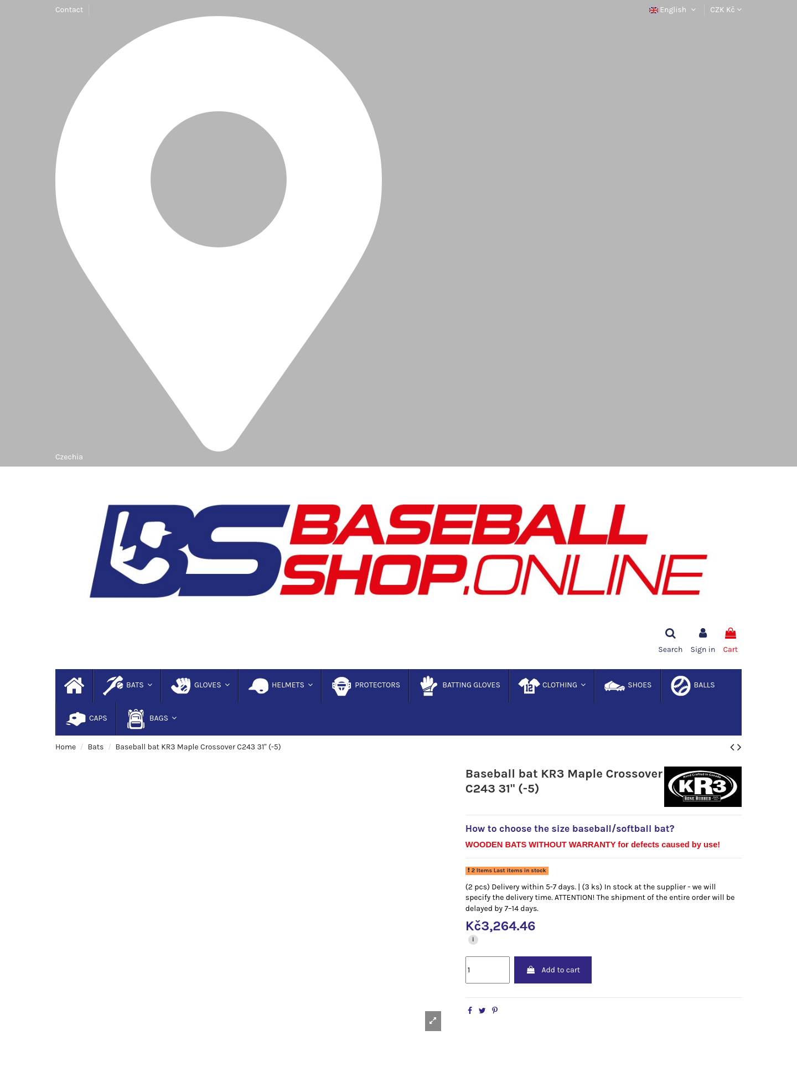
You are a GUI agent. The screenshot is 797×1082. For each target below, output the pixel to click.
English (673, 9)
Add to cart (553, 970)
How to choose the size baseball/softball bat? (570, 828)
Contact (69, 9)
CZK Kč (726, 9)
